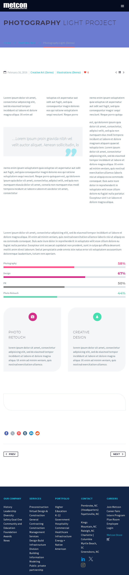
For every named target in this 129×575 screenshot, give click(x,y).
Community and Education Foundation (13, 528)
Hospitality (61, 523)
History (8, 507)
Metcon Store (114, 535)
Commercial (62, 528)
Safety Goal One (13, 519)
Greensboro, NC (90, 551)
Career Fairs (113, 511)
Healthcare (61, 532)
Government (62, 519)
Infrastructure (63, 536)
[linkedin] (83, 559)
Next (119, 454)
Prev (9, 454)
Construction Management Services (37, 532)
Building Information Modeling (36, 557)
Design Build (36, 540)
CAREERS (112, 498)
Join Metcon (114, 507)
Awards (8, 536)
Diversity (9, 515)
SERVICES (35, 498)
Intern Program (116, 515)
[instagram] (83, 565)
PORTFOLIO (62, 498)
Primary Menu (122, 6)
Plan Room (113, 519)
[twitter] (91, 559)
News (7, 540)
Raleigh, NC (87, 530)
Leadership (10, 511)
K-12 (57, 515)
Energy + (60, 540)
